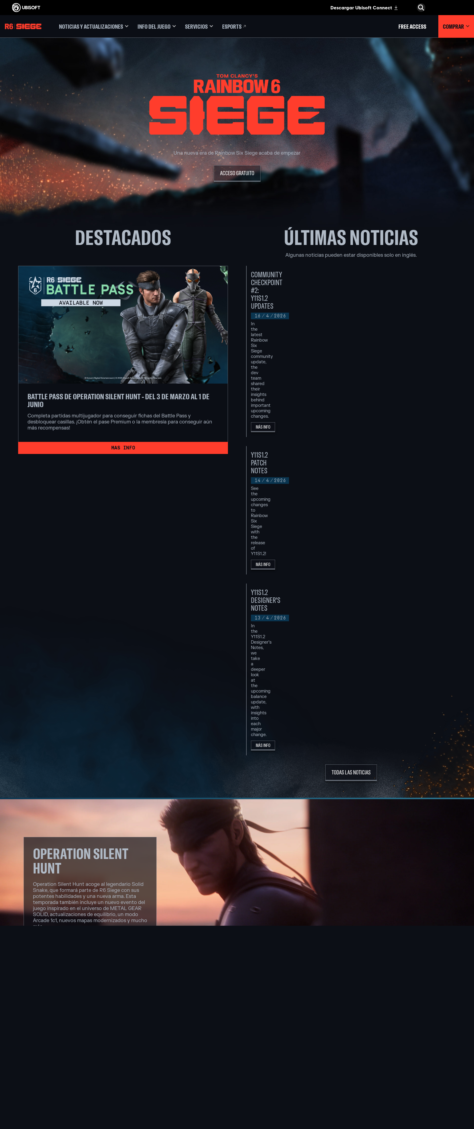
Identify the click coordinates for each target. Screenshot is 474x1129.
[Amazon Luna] (237, 1061)
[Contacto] (50, 1067)
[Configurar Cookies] (31, 1085)
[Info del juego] (157, 26)
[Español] (421, 986)
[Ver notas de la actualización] (90, 658)
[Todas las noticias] (351, 486)
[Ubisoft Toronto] (152, 1082)
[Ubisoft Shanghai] (152, 1075)
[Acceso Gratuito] (237, 173)
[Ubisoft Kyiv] (152, 1047)
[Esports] (235, 26)
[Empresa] (50, 1029)
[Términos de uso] (50, 1079)
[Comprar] (456, 26)
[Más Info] (368, 322)
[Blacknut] (322, 1026)
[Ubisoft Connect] (50, 1020)
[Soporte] (50, 1048)
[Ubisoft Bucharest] (152, 1040)
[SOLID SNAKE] (237, 894)
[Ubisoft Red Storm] (152, 1054)
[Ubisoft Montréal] (152, 1019)
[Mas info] (123, 448)
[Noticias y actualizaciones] (93, 26)
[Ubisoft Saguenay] (152, 1068)
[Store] (50, 1010)
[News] (50, 1038)
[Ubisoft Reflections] (152, 1061)
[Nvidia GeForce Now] (322, 1019)
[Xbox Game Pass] (237, 1019)
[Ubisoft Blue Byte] (152, 1033)
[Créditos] (152, 1089)
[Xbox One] (237, 1033)
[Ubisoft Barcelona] (152, 1026)
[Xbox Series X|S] (237, 1026)
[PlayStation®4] (237, 1047)
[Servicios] (199, 26)
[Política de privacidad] (50, 1073)
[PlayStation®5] (237, 1040)
